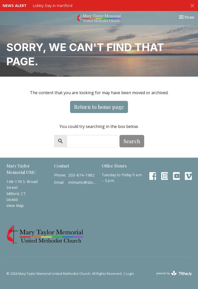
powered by (174, 273)
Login (130, 273)
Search (132, 141)
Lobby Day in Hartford (52, 5)
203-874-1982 (81, 175)
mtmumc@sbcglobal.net (82, 182)
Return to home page (99, 106)
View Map (15, 205)
